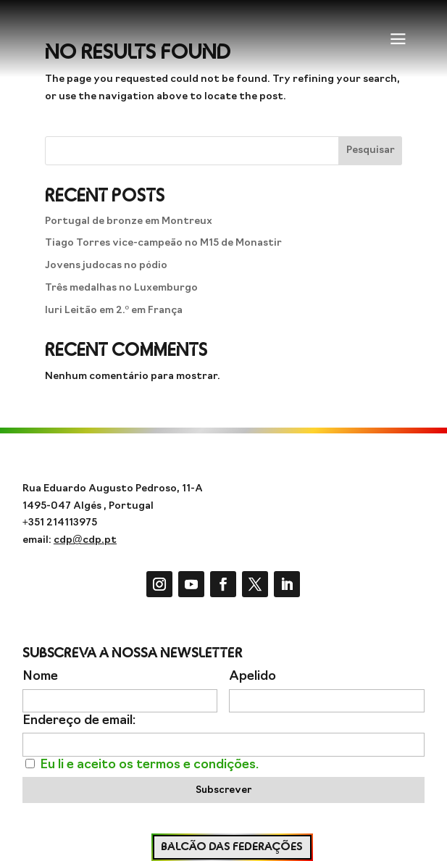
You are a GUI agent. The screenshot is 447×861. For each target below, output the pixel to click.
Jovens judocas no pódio (106, 265)
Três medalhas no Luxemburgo (121, 288)
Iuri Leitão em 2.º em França (114, 310)
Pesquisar (370, 150)
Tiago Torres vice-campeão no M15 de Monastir (163, 243)
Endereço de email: (78, 721)
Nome (40, 676)
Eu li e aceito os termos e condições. (149, 765)
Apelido (252, 676)
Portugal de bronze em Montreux (128, 221)
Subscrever (223, 790)
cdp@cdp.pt (85, 540)
